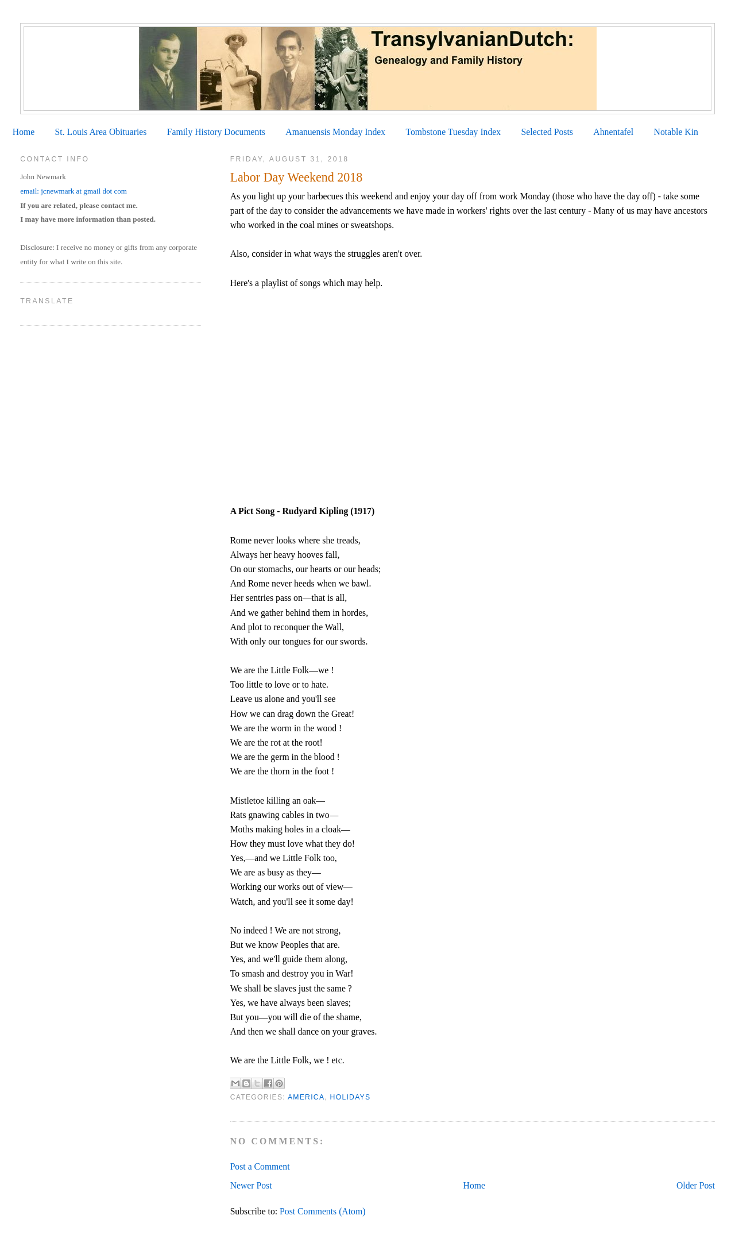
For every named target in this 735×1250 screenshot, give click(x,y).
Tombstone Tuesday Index (453, 132)
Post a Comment (260, 1166)
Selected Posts (547, 132)
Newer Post (251, 1185)
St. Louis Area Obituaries (101, 132)
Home (23, 132)
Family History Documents (216, 132)
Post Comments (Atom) (322, 1211)
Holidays (350, 1097)
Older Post (695, 1185)
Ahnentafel (613, 132)
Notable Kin (676, 132)
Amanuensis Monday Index (335, 132)
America (306, 1097)
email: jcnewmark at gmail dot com (73, 191)
